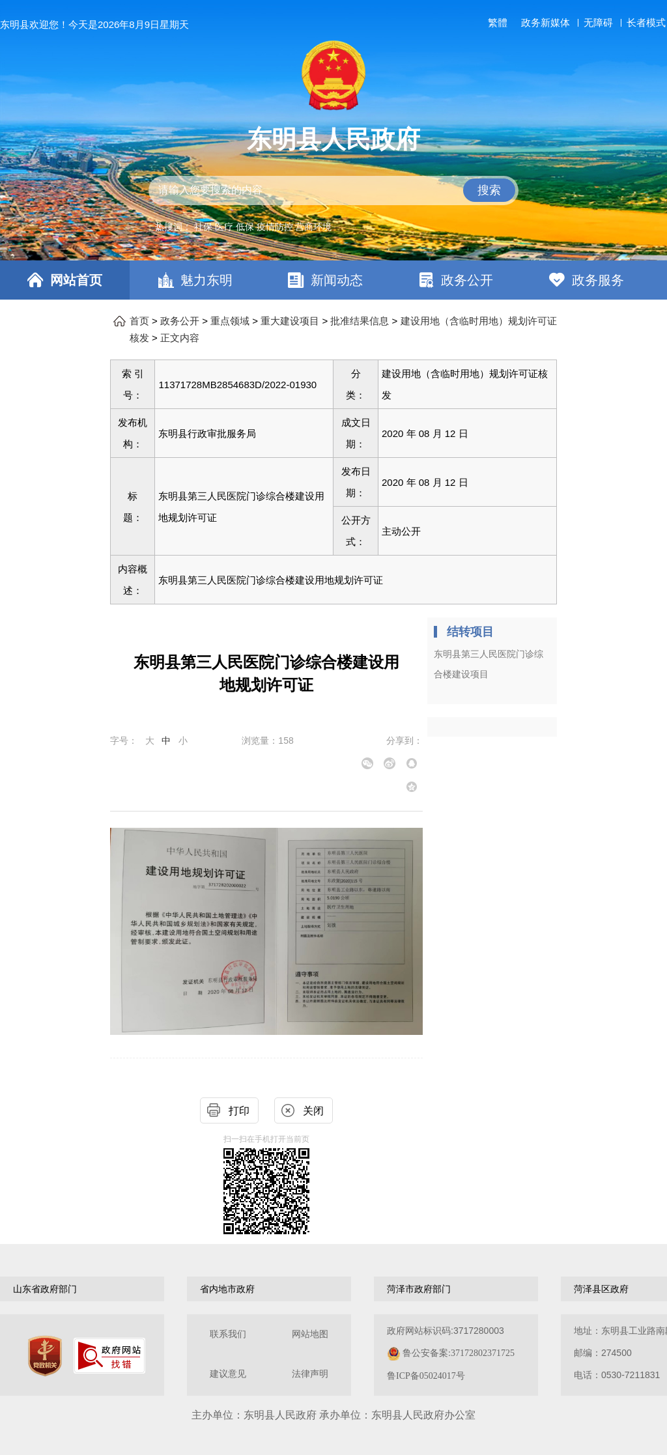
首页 (139, 321)
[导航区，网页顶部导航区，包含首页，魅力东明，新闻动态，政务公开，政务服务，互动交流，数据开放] (333, 280)
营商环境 (313, 226)
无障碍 (598, 23)
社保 (203, 226)
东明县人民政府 (333, 139)
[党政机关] (45, 1356)
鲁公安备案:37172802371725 (459, 1353)
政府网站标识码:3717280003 (451, 1353)
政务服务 (598, 280)
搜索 (489, 190)
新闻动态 (337, 280)
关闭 (313, 1110)
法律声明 (310, 1374)
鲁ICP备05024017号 (426, 1376)
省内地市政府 (227, 1289)
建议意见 (228, 1374)
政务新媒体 (545, 23)
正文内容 (179, 338)
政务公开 (467, 280)
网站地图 (310, 1334)
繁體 (497, 23)
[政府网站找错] (109, 1356)
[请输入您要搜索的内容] (333, 190)
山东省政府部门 (45, 1289)
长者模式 (646, 22)
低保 (245, 226)
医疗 (224, 226)
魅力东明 (206, 280)
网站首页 (76, 280)
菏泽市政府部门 (419, 1289)
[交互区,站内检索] (333, 190)
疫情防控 (275, 226)
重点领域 (229, 321)
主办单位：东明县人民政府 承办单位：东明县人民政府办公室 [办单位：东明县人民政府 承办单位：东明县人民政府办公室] (333, 1414)
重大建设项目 (290, 321)
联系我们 (228, 1334)
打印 (239, 1110)
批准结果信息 (359, 321)
